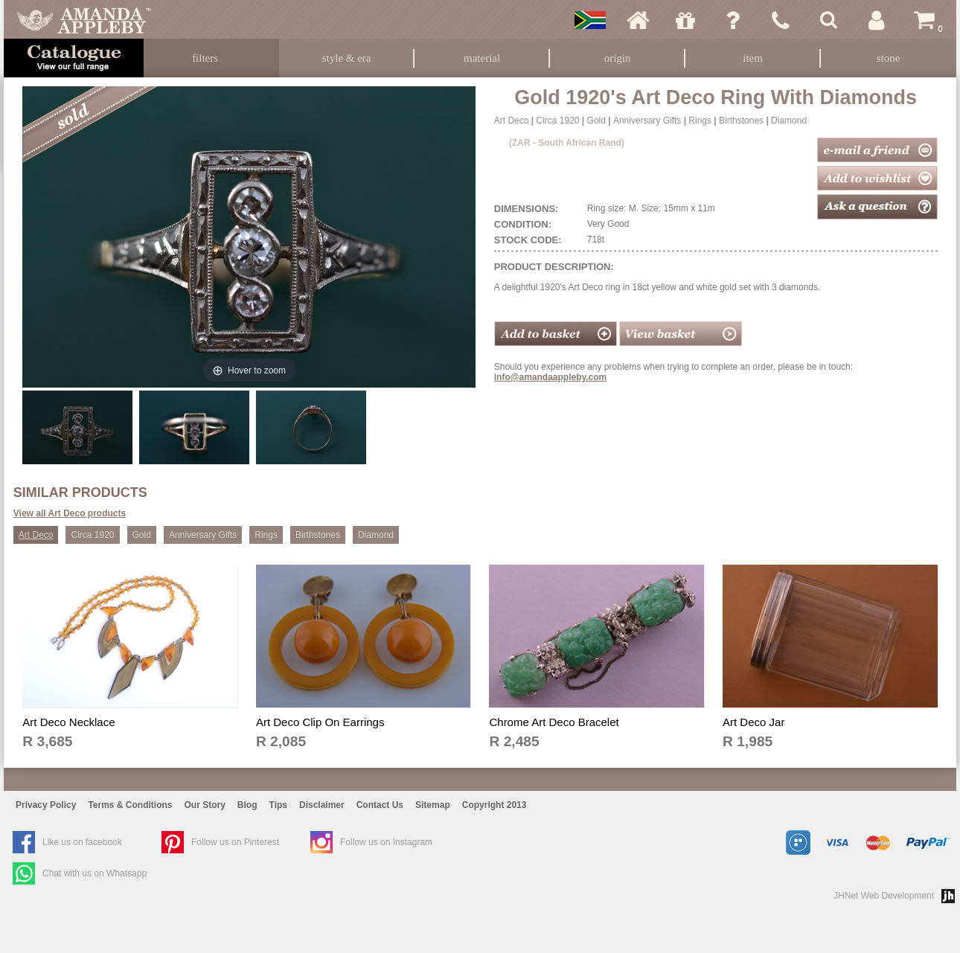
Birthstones (741, 120)
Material (482, 58)
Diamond (789, 120)
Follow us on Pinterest (235, 842)
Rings (699, 120)
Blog (247, 805)
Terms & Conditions (130, 805)
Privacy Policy (46, 805)
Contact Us (379, 805)
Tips (278, 805)
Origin (617, 58)
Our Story (205, 805)
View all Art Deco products (69, 513)
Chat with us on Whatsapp (94, 873)
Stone (888, 58)
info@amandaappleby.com (550, 377)
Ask (733, 20)
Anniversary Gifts (647, 120)
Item (753, 58)
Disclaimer (322, 805)
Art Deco (511, 120)
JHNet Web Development (883, 896)
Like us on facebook (82, 842)
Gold (596, 120)
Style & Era (346, 58)
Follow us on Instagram (386, 842)
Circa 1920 (557, 120)
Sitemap (432, 805)
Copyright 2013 (494, 805)
